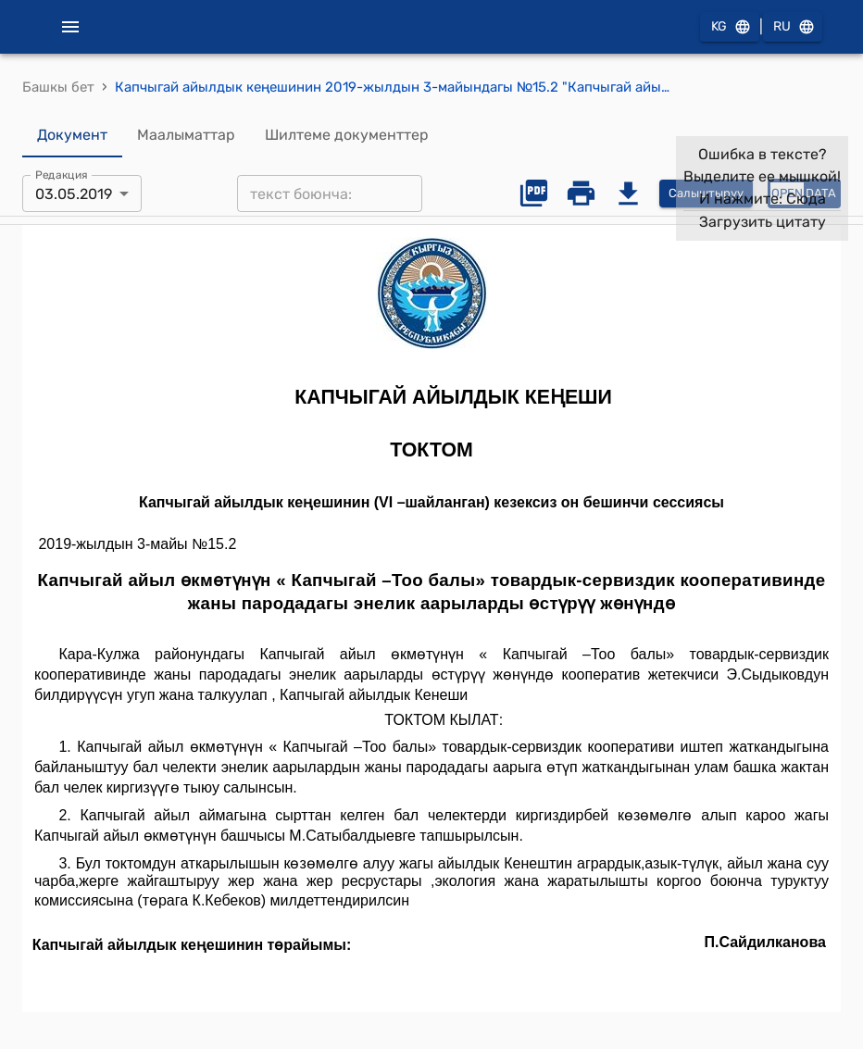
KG (729, 27)
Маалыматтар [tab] (186, 135)
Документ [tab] (72, 135)
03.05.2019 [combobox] (73, 194)
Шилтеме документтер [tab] (347, 135)
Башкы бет (58, 87)
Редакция (61, 175)
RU (792, 27)
